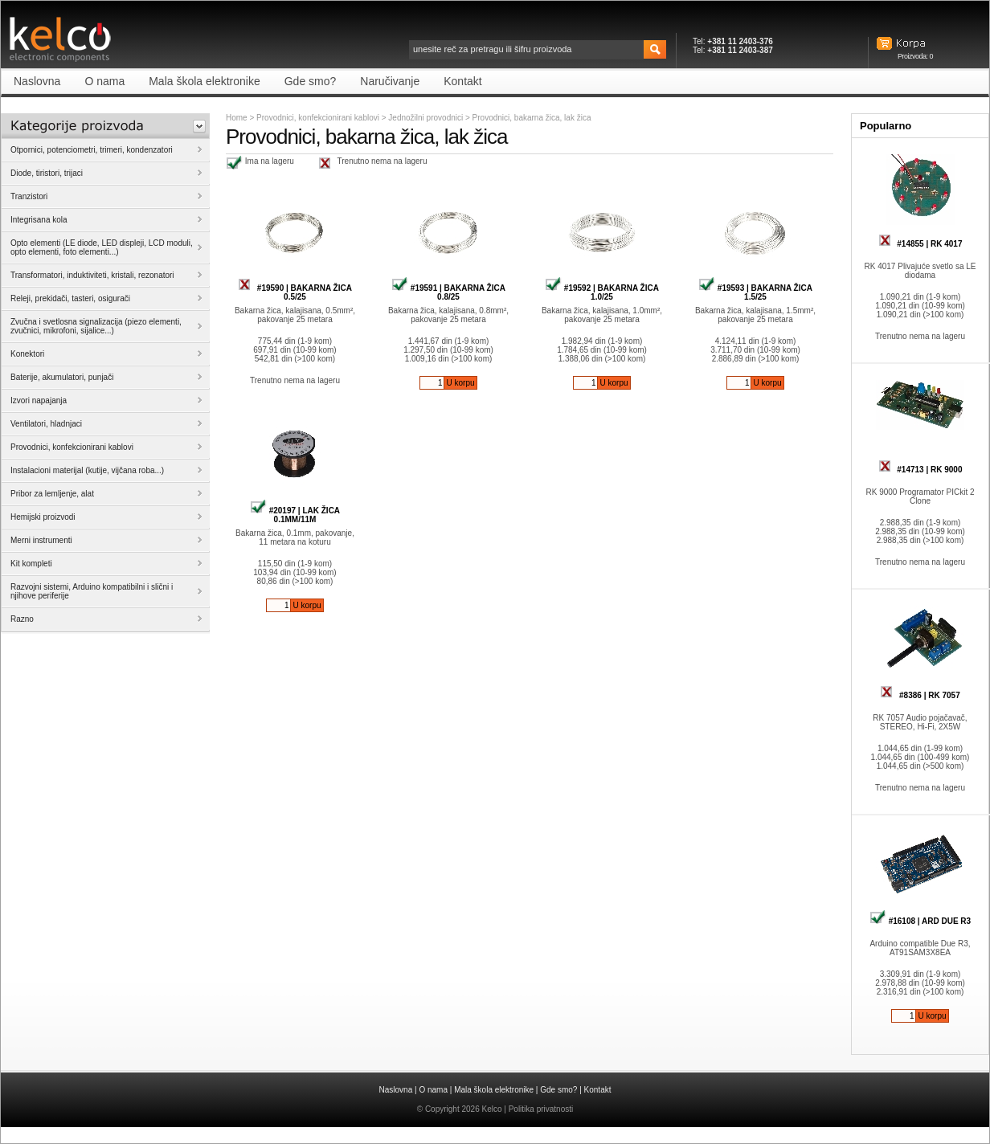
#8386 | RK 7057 (919, 695)
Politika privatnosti (541, 1109)
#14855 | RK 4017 (920, 243)
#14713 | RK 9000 (920, 469)
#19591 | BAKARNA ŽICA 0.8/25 (448, 292)
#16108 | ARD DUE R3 (920, 921)
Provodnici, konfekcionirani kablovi (317, 117)
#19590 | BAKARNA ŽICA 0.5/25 (295, 292)
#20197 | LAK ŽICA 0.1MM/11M (295, 515)
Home (237, 117)
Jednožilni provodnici (426, 117)
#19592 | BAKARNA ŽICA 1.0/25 (602, 292)
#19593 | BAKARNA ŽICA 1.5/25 (755, 292)
